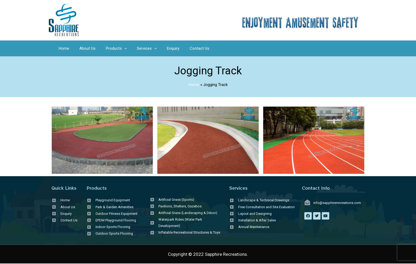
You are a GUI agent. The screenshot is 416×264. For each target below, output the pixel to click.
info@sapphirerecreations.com (337, 203)
